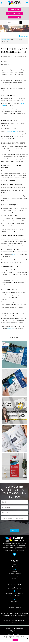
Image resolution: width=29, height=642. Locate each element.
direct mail (15, 255)
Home (4, 40)
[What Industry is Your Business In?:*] (14, 519)
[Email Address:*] (14, 508)
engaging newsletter (12, 132)
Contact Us (14, 18)
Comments (6, 65)
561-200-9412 (14, 602)
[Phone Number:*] (14, 514)
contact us (10, 329)
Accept (15, 640)
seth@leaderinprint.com (15, 608)
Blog (8, 40)
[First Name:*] (14, 503)
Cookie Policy (21, 637)
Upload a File (14, 10)
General (5, 62)
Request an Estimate (14, 14)
